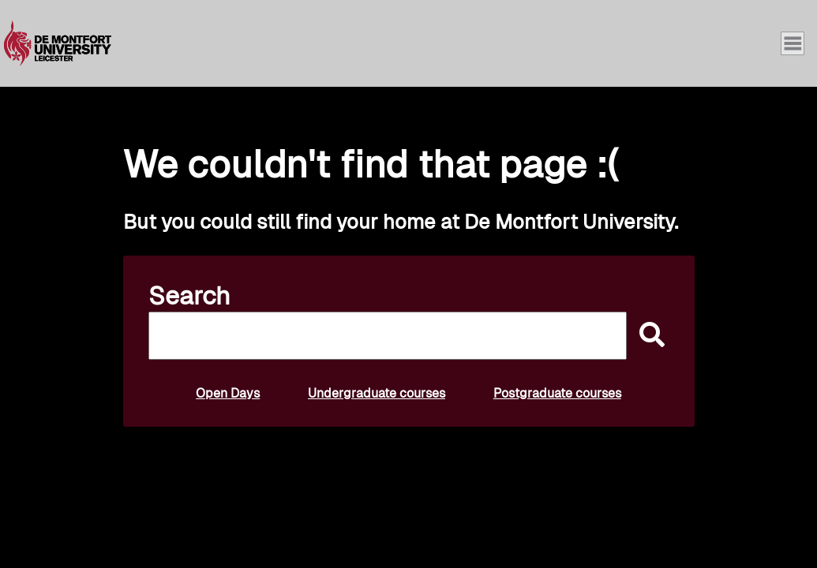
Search (189, 296)
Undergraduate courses (376, 393)
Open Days (228, 393)
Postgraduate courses (557, 393)
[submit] (648, 336)
